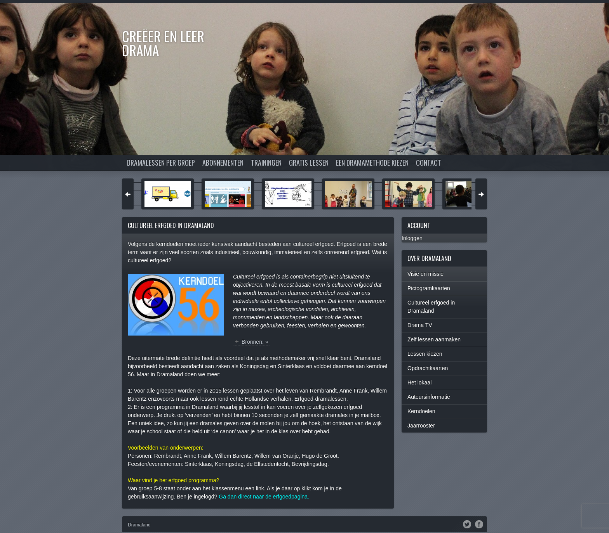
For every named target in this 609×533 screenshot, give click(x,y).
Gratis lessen (309, 162)
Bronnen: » (255, 342)
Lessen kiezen (424, 354)
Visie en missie (425, 274)
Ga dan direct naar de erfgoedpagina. (264, 496)
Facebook (479, 523)
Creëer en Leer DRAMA (163, 43)
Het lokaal (419, 382)
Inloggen (412, 238)
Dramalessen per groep (161, 162)
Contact (428, 162)
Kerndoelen (421, 411)
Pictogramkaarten (428, 288)
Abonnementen (223, 162)
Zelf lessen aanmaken (434, 339)
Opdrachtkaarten (427, 368)
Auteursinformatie (428, 397)
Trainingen (266, 162)
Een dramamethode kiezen (372, 162)
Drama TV (419, 325)
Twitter (467, 523)
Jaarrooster (421, 425)
